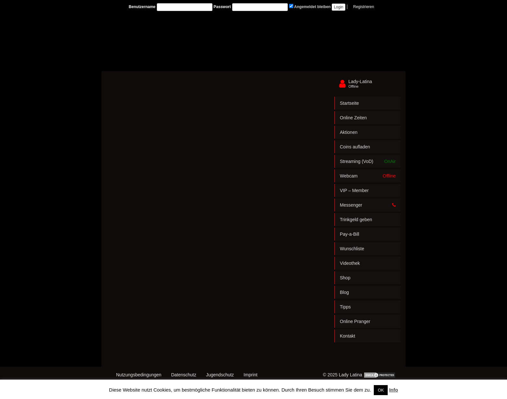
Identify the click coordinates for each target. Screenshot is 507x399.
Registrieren (363, 7)
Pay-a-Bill (349, 234)
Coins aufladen (355, 146)
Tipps (345, 306)
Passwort (222, 7)
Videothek (350, 263)
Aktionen (348, 132)
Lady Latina (350, 374)
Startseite (349, 103)
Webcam (368, 176)
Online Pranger (355, 321)
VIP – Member (354, 190)
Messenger (368, 205)
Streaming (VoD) (368, 161)
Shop (345, 277)
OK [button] (381, 390)
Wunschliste (352, 248)
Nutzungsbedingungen (138, 374)
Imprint (250, 374)
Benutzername (142, 7)
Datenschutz (183, 374)
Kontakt (347, 336)
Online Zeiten (353, 117)
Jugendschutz (220, 374)
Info (393, 390)
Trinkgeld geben (356, 219)
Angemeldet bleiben (310, 6)
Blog (344, 292)
